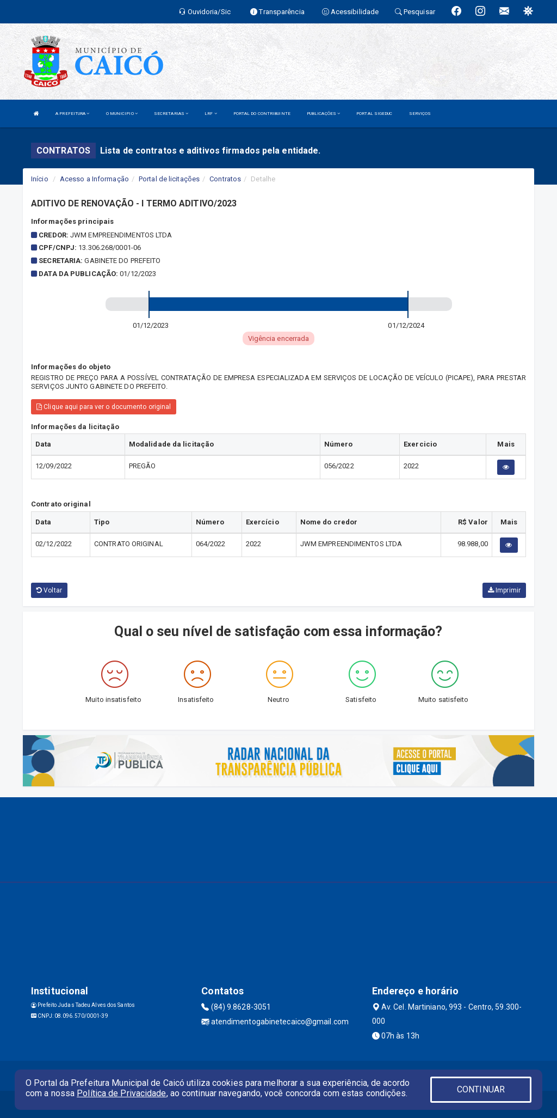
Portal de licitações (169, 179)
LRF (211, 113)
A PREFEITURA (72, 113)
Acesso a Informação (94, 179)
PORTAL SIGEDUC (374, 113)
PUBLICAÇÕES (323, 113)
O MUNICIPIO (122, 113)
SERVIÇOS (420, 113)
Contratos (225, 179)
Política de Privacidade (121, 1093)
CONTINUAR (481, 1089)
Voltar (49, 590)
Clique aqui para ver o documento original (103, 407)
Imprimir (504, 590)
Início (39, 179)
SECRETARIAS (171, 113)
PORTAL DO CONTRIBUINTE (261, 113)
